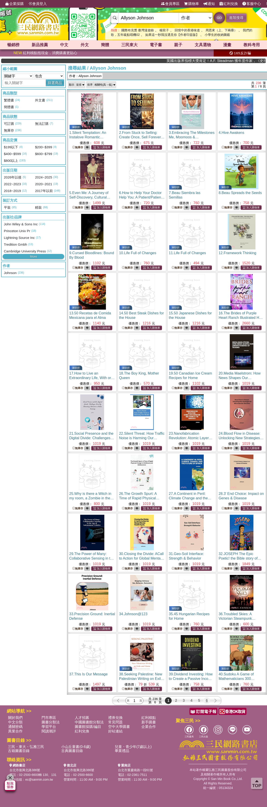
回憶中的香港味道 (187, 30)
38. (141, 678)
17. (92, 377)
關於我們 (15, 718)
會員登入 (37, 4)
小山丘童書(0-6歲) (76, 747)
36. (237, 618)
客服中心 (251, 4)
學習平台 (49, 727)
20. (240, 377)
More (33, 256)
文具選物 (203, 45)
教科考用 (252, 45)
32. (240, 558)
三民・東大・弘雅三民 (26, 747)
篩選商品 (55, 83)
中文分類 (15, 722)
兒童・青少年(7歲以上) (133, 747)
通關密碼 (15, 727)
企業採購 (14, 4)
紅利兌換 (228, 4)
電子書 (156, 45)
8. (240, 193)
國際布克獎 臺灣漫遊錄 (137, 30)
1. (87, 137)
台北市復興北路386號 (24, 770)
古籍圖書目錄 (19, 751)
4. (231, 133)
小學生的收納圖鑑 (217, 35)
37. (88, 674)
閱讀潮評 (49, 731)
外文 (85, 45)
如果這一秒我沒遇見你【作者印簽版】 (172, 35)
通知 (209, 4)
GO (219, 18)
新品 (40, 45)
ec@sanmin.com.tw (39, 779)
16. (242, 317)
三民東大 (129, 45)
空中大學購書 (119, 727)
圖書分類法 (51, 722)
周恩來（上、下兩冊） (221, 30)
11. (187, 253)
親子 (178, 45)
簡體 (105, 45)
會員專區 (170, 4)
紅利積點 (148, 718)
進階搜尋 (236, 18)
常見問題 (115, 722)
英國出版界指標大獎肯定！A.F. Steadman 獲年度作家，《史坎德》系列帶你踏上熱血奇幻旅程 (241, 61)
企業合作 (148, 727)
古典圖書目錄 (72, 751)
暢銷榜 (13, 45)
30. (141, 558)
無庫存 (77, 147)
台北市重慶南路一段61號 (135, 770)
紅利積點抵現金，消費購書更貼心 (45, 53)
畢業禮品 (122, 751)
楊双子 (164, 30)
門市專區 (49, 718)
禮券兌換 (115, 718)
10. (137, 253)
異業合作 (15, 731)
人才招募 (82, 718)
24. (241, 438)
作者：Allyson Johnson (85, 76)
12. (237, 253)
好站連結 (115, 731)
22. (141, 438)
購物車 (191, 4)
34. (133, 614)
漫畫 (227, 45)
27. (190, 498)
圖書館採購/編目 (88, 727)
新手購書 (148, 722)
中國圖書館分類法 (89, 722)
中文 (64, 45)
